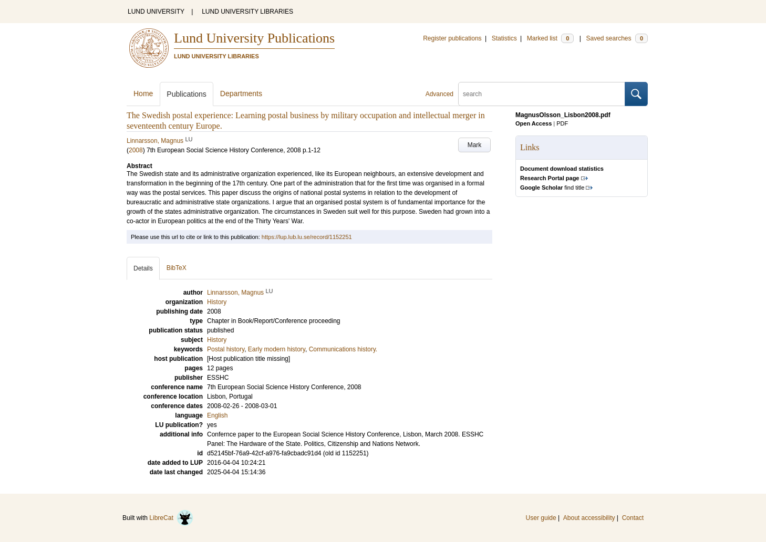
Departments (241, 93)
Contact (633, 518)
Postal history (225, 349)
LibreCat (171, 517)
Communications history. (343, 349)
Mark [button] (475, 145)
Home (143, 93)
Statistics (504, 38)
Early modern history (276, 349)
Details (143, 268)
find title (552, 187)
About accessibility (589, 518)
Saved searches (617, 38)
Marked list (550, 38)
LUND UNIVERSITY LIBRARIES (247, 11)
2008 (136, 150)
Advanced (439, 94)
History (216, 339)
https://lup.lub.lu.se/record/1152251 (307, 237)
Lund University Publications (254, 38)
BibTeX (177, 268)
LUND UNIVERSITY (156, 11)
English (217, 415)
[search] (541, 94)
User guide (541, 518)
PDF (562, 123)
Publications (186, 94)
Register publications (452, 38)
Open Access (533, 123)
